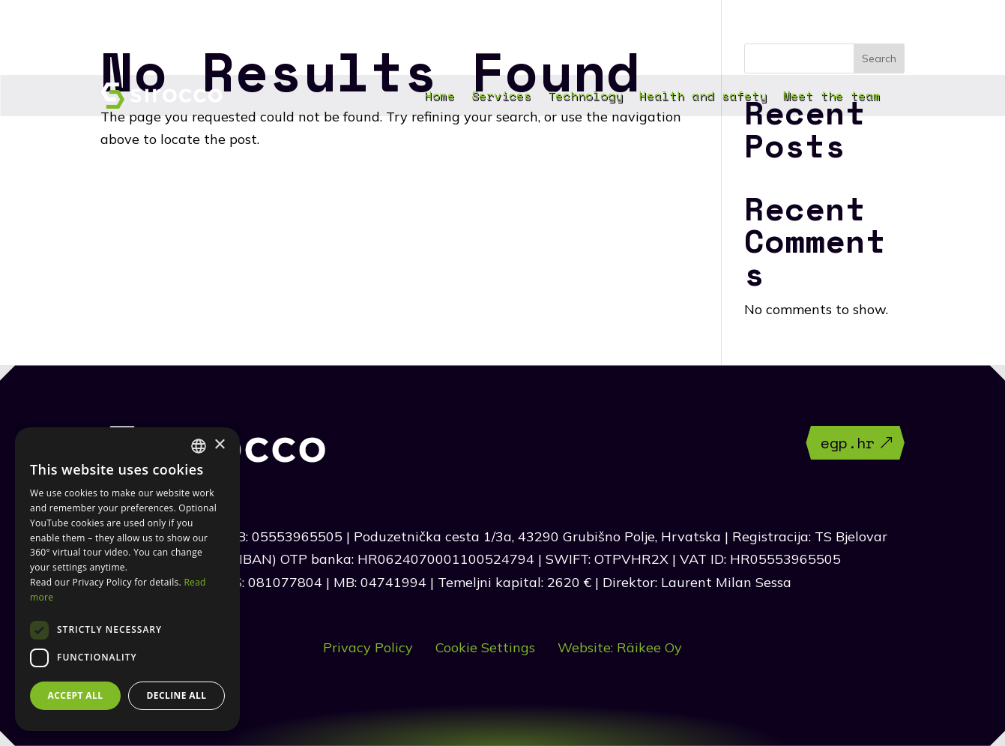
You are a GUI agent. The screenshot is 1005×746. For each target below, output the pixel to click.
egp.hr (848, 443)
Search (879, 58)
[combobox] (198, 446)
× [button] (219, 445)
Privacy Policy (368, 647)
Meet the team (832, 97)
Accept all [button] (75, 695)
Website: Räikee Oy (620, 647)
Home (440, 97)
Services (501, 97)
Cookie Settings (485, 647)
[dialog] (127, 579)
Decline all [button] (177, 695)
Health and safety (703, 97)
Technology (585, 97)
